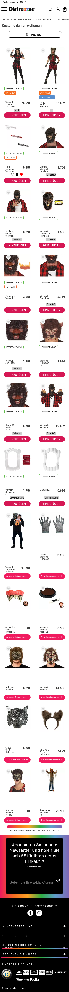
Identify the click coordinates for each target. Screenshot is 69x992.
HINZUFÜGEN (17, 115)
